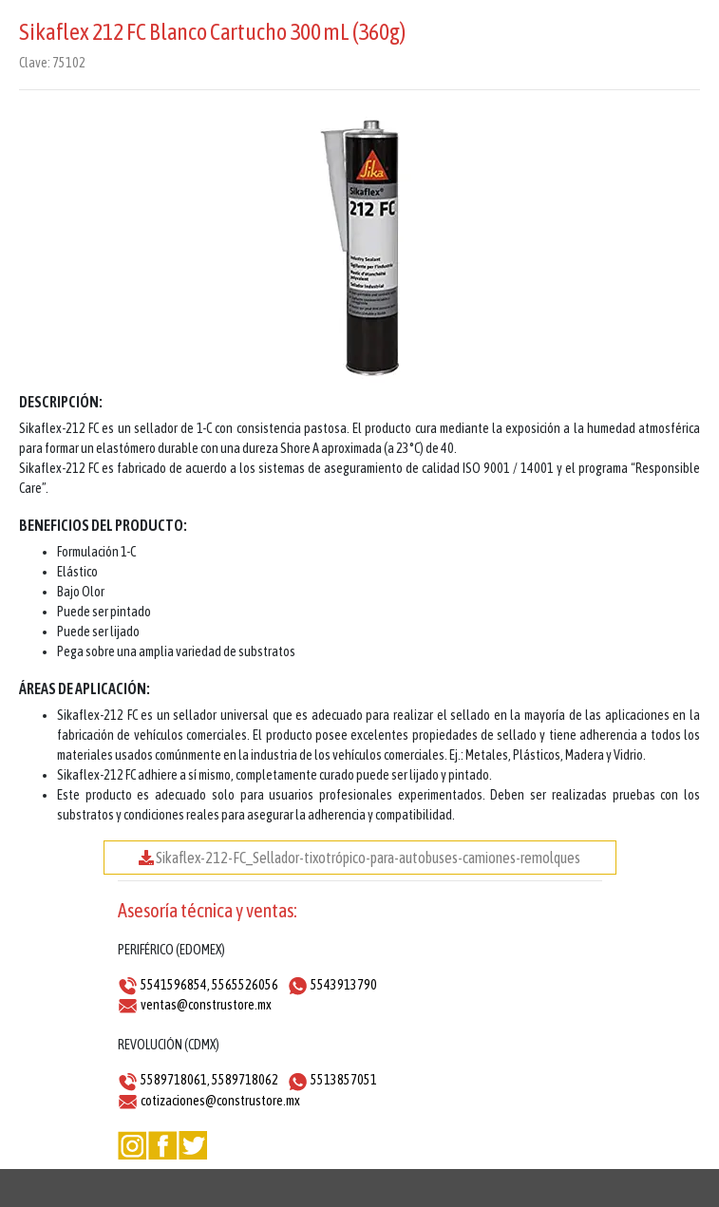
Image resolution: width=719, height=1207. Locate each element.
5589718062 (245, 1079)
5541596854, (175, 984)
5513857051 (344, 1079)
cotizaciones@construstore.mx (220, 1100)
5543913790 (344, 984)
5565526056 (245, 984)
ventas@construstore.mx (206, 1004)
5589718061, (175, 1079)
